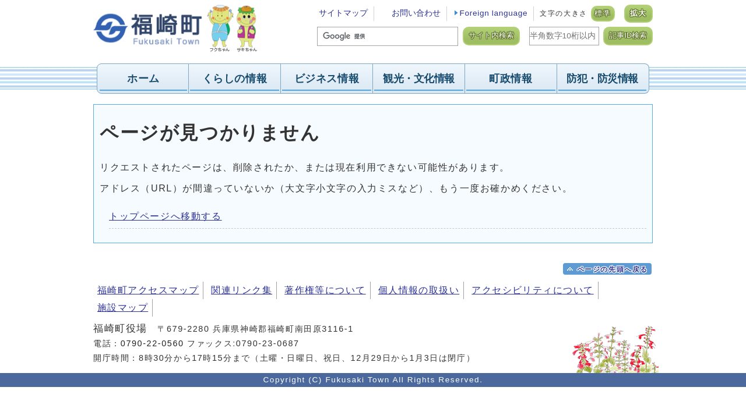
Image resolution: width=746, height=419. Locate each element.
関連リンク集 (241, 290)
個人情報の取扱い (419, 290)
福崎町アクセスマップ (148, 290)
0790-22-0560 (152, 343)
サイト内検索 (491, 35)
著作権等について (325, 290)
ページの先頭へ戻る (612, 269)
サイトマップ (343, 13)
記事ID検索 (628, 35)
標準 (602, 13)
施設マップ (122, 308)
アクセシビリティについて (532, 290)
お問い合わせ (416, 13)
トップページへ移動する (165, 216)
